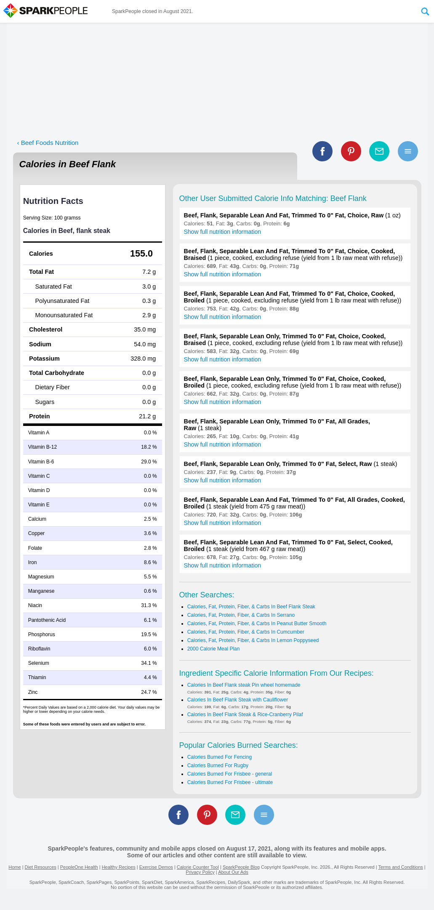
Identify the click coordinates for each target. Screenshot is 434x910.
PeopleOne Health (79, 867)
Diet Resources (40, 867)
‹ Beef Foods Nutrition (48, 142)
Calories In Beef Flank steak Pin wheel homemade (244, 685)
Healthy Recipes (119, 867)
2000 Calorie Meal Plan (213, 649)
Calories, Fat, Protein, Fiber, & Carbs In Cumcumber (245, 632)
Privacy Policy (200, 872)
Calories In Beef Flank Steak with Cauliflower (237, 700)
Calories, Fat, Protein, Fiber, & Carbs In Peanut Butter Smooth (257, 623)
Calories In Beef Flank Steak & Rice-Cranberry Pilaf (245, 714)
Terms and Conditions (400, 867)
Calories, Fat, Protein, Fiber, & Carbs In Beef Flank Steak (251, 607)
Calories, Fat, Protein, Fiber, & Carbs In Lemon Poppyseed (253, 640)
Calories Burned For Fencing (219, 757)
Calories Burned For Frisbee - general (229, 774)
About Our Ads (233, 872)
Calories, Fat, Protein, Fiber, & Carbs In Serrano (241, 615)
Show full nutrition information (222, 231)
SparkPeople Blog (241, 867)
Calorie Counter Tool (198, 867)
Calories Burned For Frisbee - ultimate (230, 782)
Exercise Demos (156, 867)
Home (14, 867)
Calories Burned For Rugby (217, 765)
